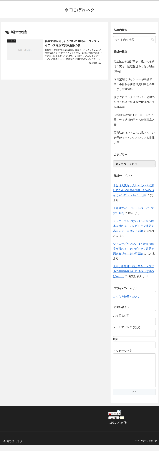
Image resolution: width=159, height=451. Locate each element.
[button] (152, 39)
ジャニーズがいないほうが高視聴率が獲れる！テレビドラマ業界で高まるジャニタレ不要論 (133, 226)
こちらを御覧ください (126, 296)
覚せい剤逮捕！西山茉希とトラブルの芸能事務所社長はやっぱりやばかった (133, 271)
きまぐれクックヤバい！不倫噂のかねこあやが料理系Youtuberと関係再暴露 (134, 102)
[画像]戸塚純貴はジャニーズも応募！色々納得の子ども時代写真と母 (134, 119)
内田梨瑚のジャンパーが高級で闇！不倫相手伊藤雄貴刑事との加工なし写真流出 (134, 84)
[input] (134, 39)
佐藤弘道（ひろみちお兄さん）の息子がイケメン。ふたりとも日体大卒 (134, 137)
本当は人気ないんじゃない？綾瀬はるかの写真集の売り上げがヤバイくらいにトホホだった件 (133, 190)
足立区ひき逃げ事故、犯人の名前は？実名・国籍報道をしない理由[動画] (134, 66)
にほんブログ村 (118, 428)
